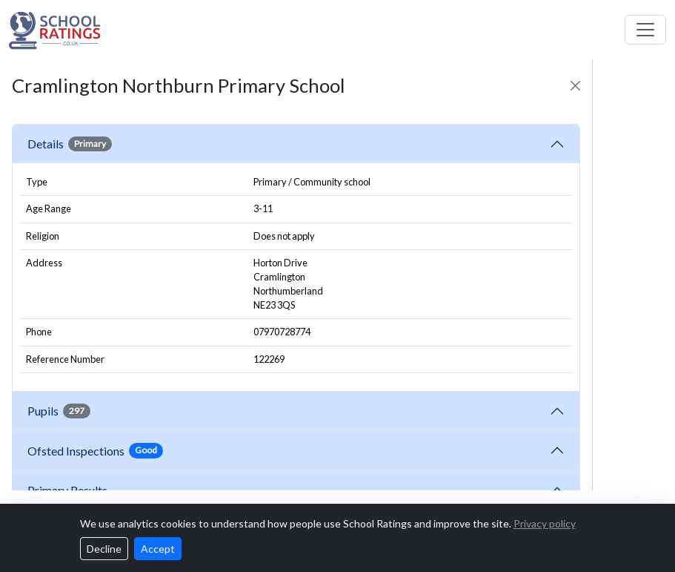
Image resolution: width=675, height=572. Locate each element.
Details (69, 144)
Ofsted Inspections (95, 450)
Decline (104, 548)
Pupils (58, 411)
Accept (158, 548)
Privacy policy (544, 523)
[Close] (575, 85)
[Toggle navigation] (645, 30)
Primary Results (67, 490)
